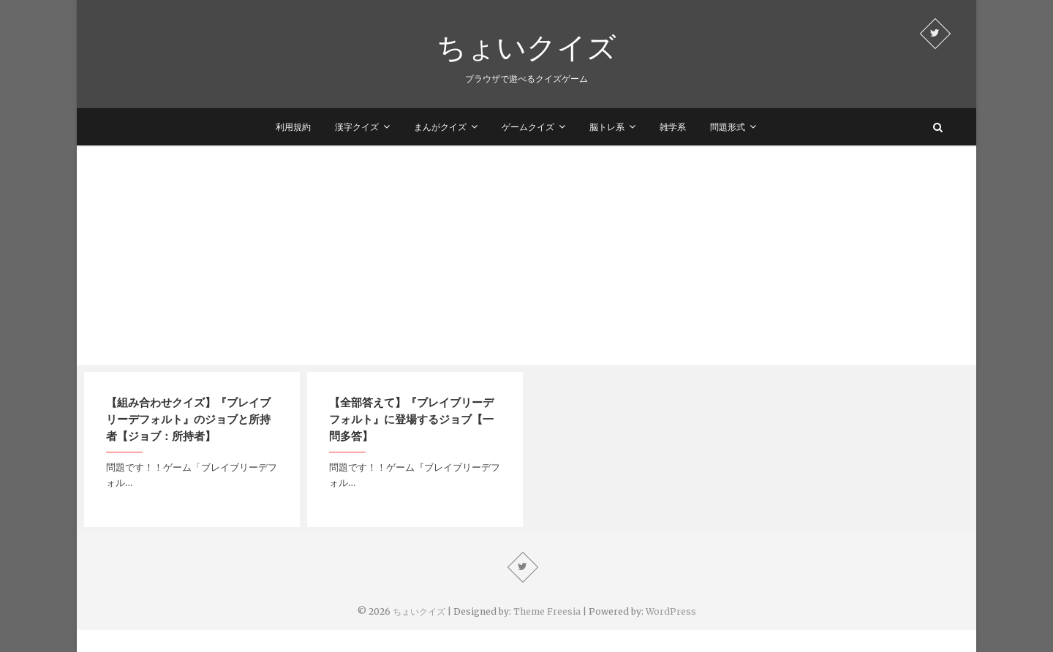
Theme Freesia (547, 611)
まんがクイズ (440, 127)
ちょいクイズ (526, 46)
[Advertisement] (526, 255)
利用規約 (293, 127)
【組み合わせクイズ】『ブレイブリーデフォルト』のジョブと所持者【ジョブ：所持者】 (188, 419)
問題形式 (727, 127)
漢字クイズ (357, 127)
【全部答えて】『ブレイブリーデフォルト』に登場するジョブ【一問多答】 (411, 419)
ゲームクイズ (528, 127)
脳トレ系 (606, 127)
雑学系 (673, 127)
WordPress (671, 611)
